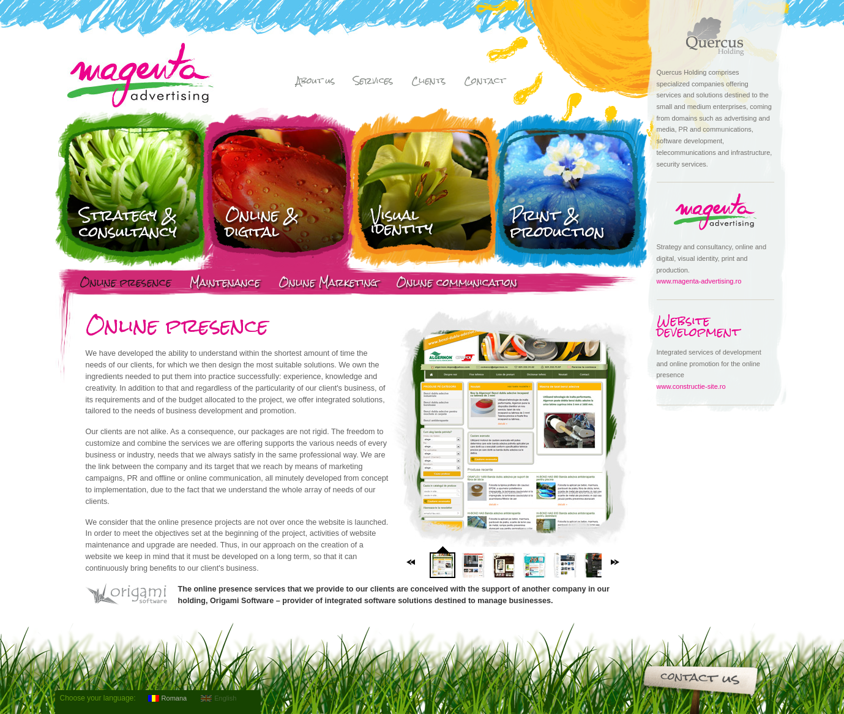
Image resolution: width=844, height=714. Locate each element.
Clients (428, 81)
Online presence (125, 284)
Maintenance (225, 284)
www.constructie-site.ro (691, 386)
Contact (484, 81)
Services (373, 81)
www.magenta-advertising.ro (699, 281)
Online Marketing (328, 284)
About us (315, 81)
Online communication (456, 284)
